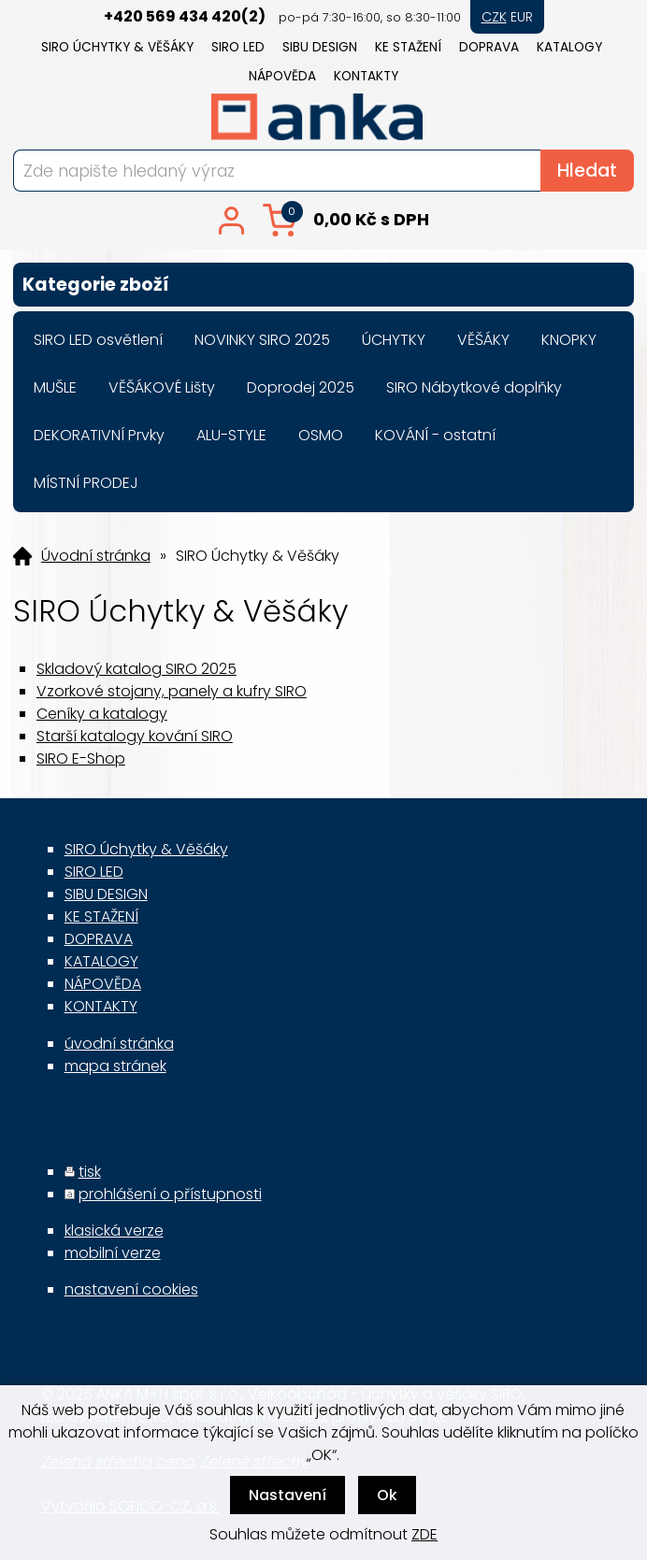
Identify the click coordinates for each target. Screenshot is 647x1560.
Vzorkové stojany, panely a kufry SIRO (171, 691)
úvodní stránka (119, 1043)
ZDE (424, 1534)
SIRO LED (238, 47)
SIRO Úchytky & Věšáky (117, 47)
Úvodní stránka (96, 556)
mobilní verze (113, 1253)
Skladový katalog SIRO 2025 (136, 669)
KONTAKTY (366, 76)
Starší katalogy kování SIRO (134, 736)
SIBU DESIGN (319, 47)
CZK (494, 16)
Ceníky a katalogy (101, 713)
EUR (521, 16)
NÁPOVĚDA (282, 76)
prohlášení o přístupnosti (170, 1194)
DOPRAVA (489, 47)
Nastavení (287, 1495)
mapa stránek (115, 1066)
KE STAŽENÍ (408, 47)
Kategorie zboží (323, 284)
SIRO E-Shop (80, 758)
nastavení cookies (131, 1289)
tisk (90, 1171)
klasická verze (114, 1230)
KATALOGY (569, 47)
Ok (387, 1495)
